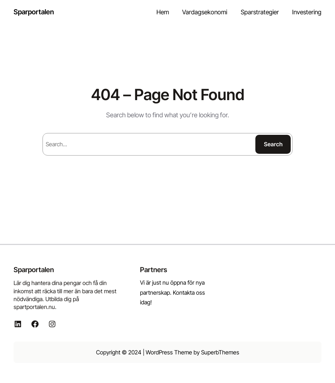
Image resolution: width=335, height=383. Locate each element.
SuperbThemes (220, 352)
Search (273, 144)
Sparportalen (34, 12)
